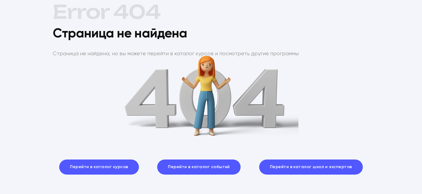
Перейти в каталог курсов (99, 167)
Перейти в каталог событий (199, 167)
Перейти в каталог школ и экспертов (311, 167)
